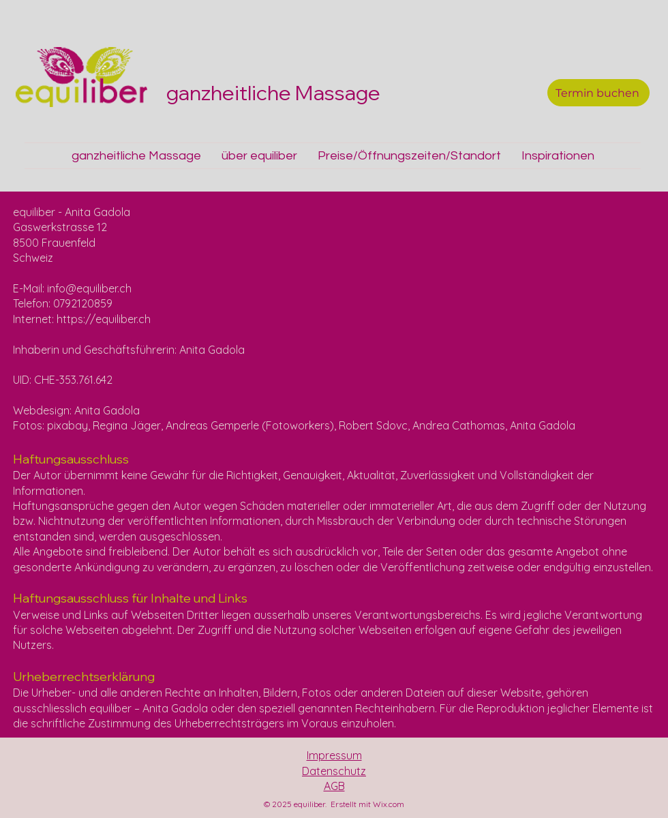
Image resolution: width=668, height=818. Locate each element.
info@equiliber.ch (89, 288)
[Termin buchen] (598, 92)
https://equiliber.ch (104, 319)
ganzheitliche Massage (275, 93)
